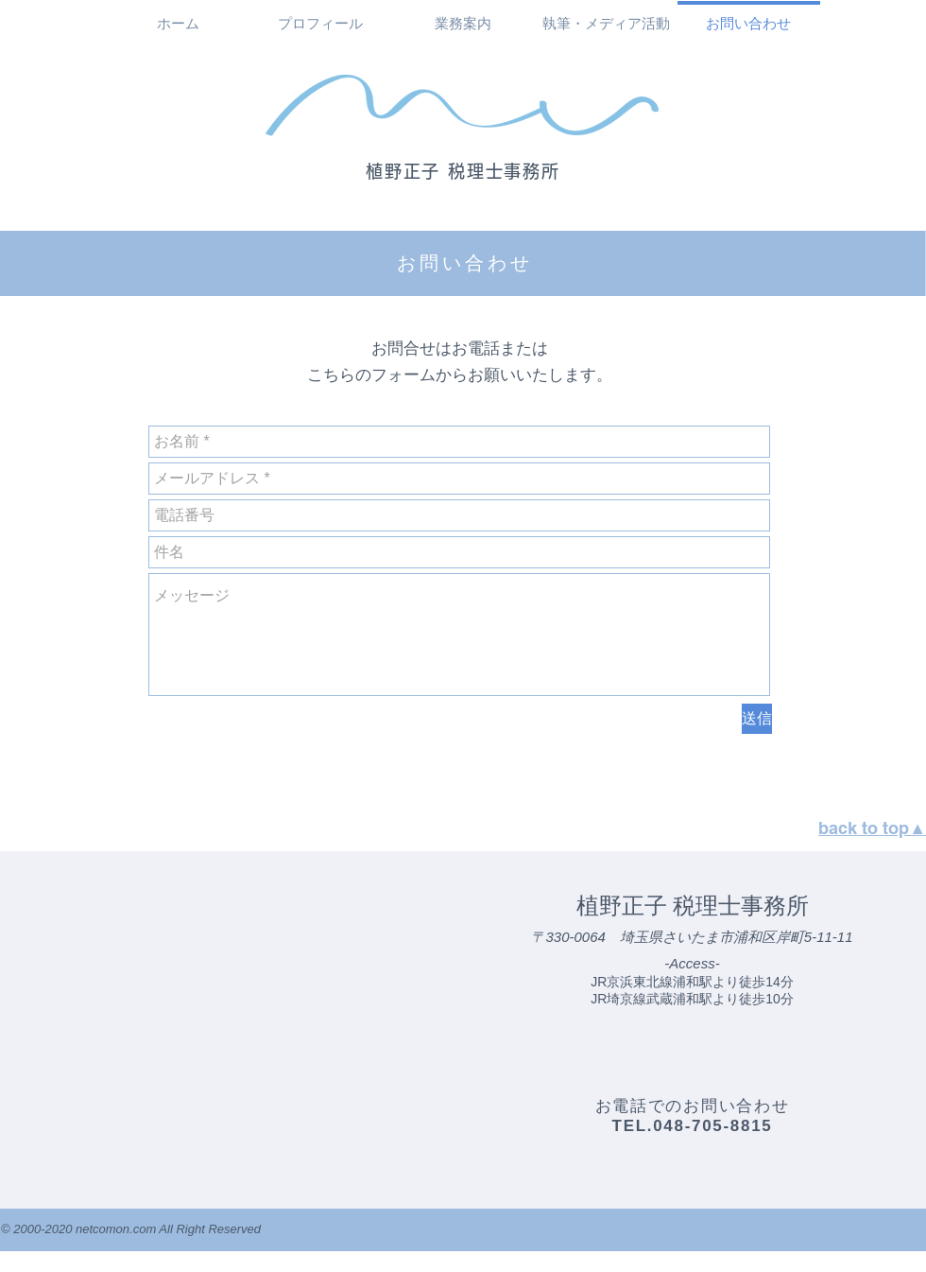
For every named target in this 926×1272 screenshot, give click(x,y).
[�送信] (757, 719)
